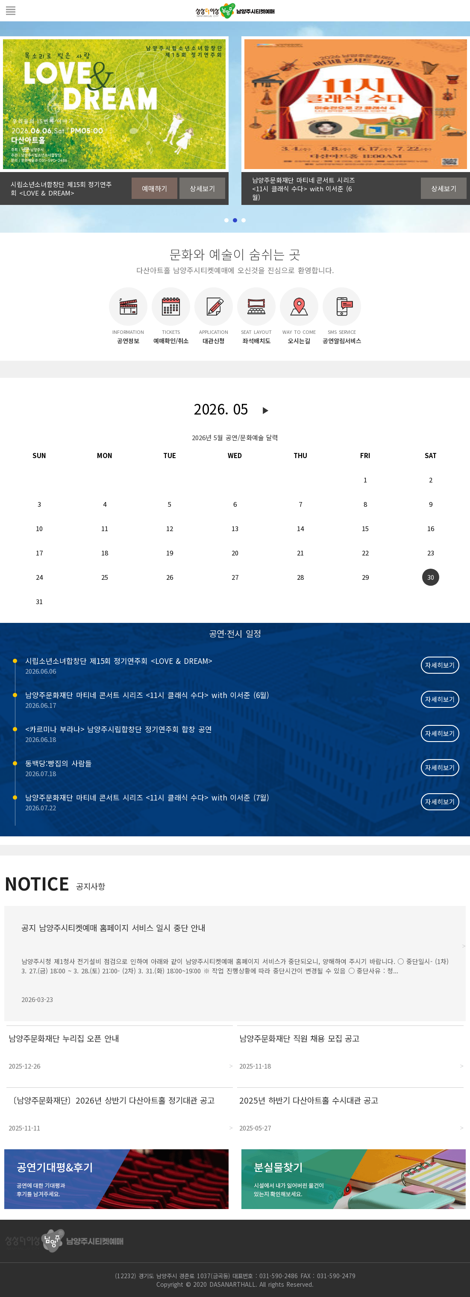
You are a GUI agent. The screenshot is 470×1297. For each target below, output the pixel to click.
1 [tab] (226, 220)
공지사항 (90, 886)
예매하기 (154, 188)
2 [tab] (235, 220)
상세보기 (202, 188)
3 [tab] (243, 220)
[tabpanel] (114, 120)
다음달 (265, 410)
